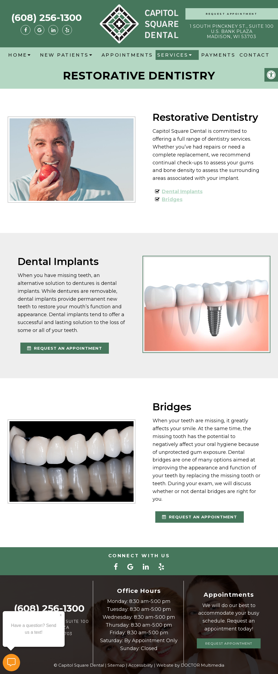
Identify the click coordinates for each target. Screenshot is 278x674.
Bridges (172, 199)
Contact (254, 55)
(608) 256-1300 (46, 17)
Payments (218, 55)
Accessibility (140, 665)
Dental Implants (182, 192)
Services (172, 55)
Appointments (127, 55)
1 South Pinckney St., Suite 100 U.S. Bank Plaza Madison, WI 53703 (232, 31)
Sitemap (116, 665)
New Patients (64, 55)
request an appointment (64, 348)
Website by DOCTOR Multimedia (190, 665)
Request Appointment (231, 13)
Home (17, 55)
